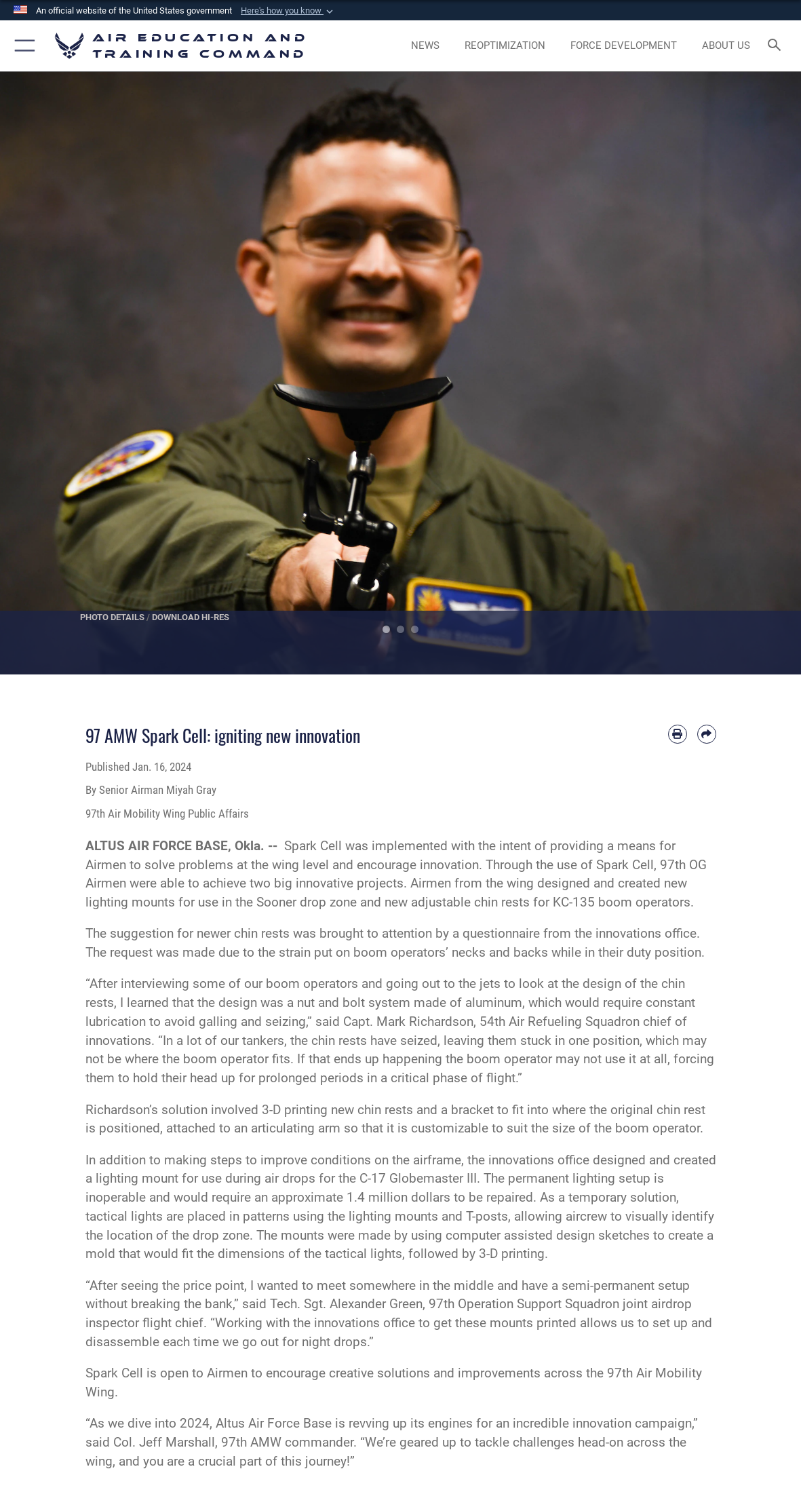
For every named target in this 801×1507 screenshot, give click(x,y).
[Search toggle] (777, 46)
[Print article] (677, 734)
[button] (288, 11)
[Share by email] (706, 734)
